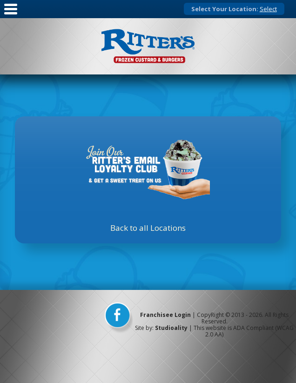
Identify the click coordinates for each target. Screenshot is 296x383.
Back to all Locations (148, 227)
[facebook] (119, 318)
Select (268, 9)
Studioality (171, 328)
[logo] (148, 46)
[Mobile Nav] (10, 15)
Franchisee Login (165, 315)
